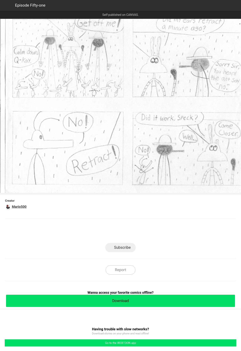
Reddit (154, 232)
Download (120, 300)
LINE (86, 232)
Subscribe (122, 247)
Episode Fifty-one (30, 5)
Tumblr (137, 232)
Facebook (103, 232)
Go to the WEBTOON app (120, 343)
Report (120, 270)
